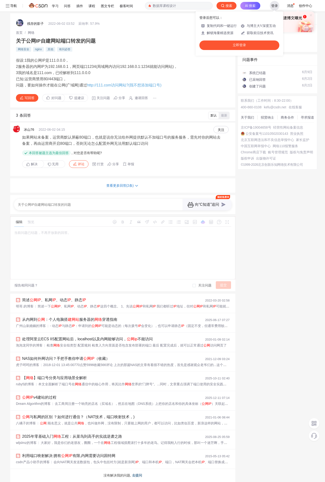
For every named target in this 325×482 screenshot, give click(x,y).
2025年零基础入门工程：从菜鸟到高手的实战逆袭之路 (72, 436)
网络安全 (23, 49)
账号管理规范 (278, 152)
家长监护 (302, 140)
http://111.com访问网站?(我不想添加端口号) (124, 85)
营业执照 (296, 134)
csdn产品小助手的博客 (33, 462)
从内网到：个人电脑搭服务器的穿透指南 (69, 319)
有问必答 (64, 49)
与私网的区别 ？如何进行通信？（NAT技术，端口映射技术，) (78, 417)
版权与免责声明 (301, 152)
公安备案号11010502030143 (267, 134)
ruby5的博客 (25, 384)
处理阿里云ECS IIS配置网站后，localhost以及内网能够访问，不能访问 (87, 339)
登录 (274, 6)
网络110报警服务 (285, 146)
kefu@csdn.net (275, 107)
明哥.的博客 (25, 306)
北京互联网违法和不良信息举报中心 (267, 140)
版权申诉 (247, 158)
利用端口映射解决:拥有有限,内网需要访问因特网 (68, 456)
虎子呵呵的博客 (27, 365)
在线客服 (295, 107)
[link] (19, 33)
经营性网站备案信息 (288, 127)
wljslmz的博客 (26, 443)
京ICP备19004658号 (256, 127)
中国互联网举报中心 (256, 146)
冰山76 (29, 129)
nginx (38, 49)
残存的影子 (35, 23)
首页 (19, 33)
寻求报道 (307, 117)
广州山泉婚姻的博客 (31, 326)
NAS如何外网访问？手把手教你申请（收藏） (66, 358)
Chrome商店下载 (253, 152)
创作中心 (305, 6)
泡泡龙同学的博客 (29, 345)
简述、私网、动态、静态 (54, 300)
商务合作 (287, 117)
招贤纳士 (267, 117)
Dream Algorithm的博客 (33, 404)
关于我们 (247, 117)
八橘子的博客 (26, 423)
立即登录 (239, 45)
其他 (50, 49)
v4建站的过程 (39, 397)
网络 (31, 33)
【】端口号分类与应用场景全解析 (54, 378)
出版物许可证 (266, 158)
